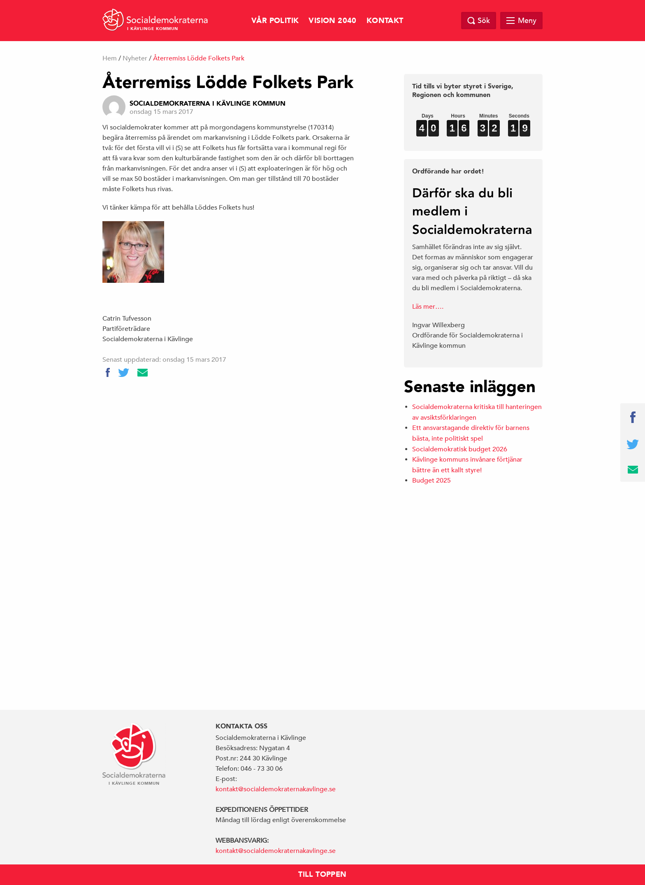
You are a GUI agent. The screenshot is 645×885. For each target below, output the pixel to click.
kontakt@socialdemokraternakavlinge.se (276, 789)
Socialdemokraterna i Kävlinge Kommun (207, 103)
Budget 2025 (431, 480)
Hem (109, 58)
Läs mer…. (427, 307)
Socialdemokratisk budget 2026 (459, 449)
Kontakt (385, 21)
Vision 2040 (332, 21)
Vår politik (275, 21)
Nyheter (135, 58)
